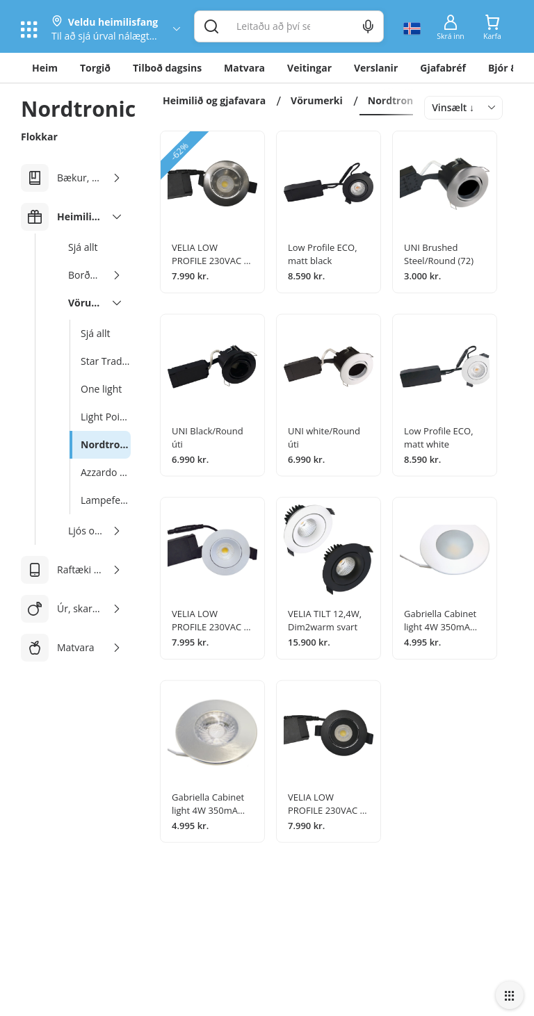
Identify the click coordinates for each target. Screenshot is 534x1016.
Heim (45, 67)
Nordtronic (394, 100)
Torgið (95, 67)
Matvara (244, 67)
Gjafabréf (443, 67)
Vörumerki (317, 100)
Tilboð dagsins (167, 67)
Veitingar (309, 67)
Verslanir (376, 67)
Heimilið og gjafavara (214, 100)
